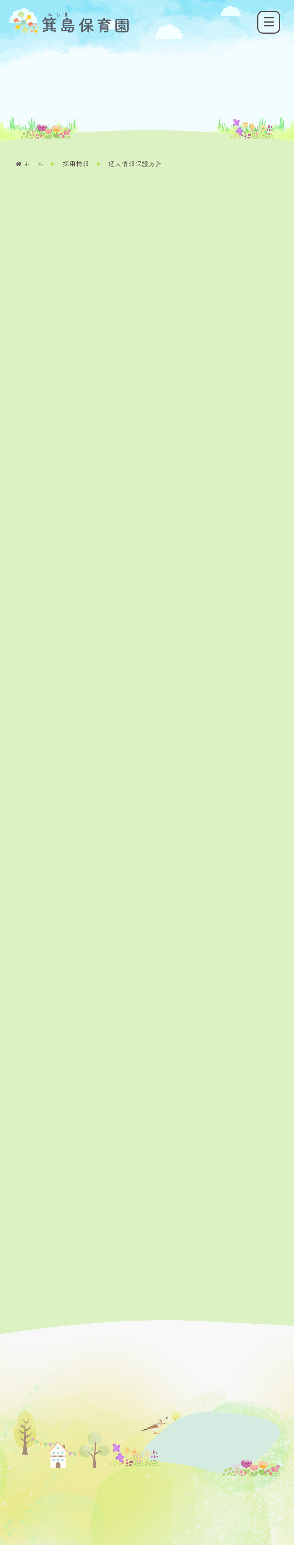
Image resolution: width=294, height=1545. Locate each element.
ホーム (34, 163)
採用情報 (76, 163)
